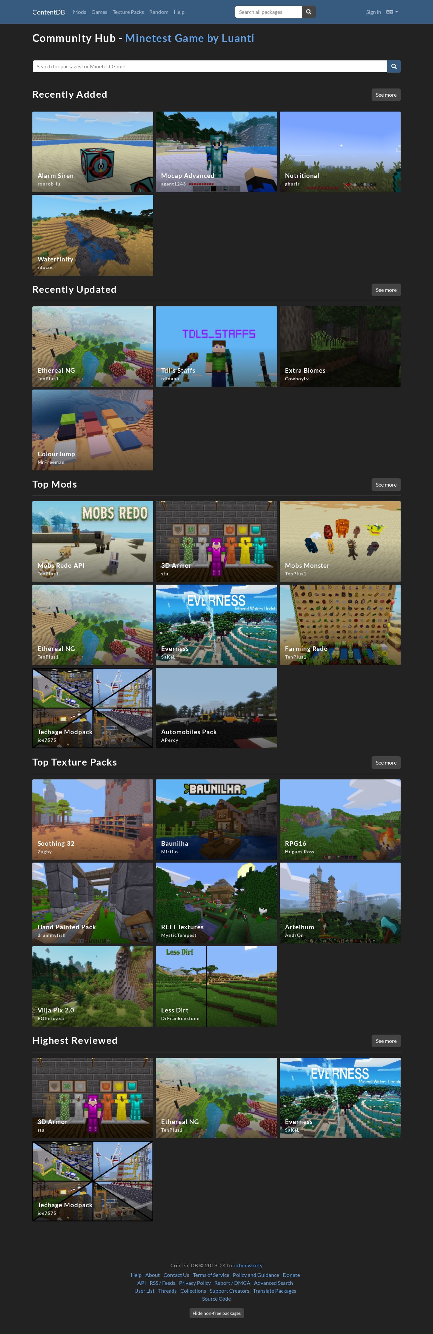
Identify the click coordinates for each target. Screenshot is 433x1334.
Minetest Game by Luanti (190, 37)
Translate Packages (274, 1290)
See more (386, 94)
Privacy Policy (195, 1283)
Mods (79, 12)
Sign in (373, 12)
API (141, 1283)
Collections (193, 1290)
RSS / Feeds (162, 1283)
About (152, 1275)
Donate (291, 1275)
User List (144, 1290)
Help (179, 12)
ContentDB (48, 12)
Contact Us (176, 1275)
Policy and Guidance (256, 1275)
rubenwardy (248, 1265)
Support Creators (229, 1290)
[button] (392, 11)
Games (99, 12)
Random (158, 12)
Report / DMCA (232, 1283)
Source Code (216, 1298)
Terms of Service (211, 1275)
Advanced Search (273, 1283)
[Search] (394, 66)
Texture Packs (128, 12)
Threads (167, 1290)
